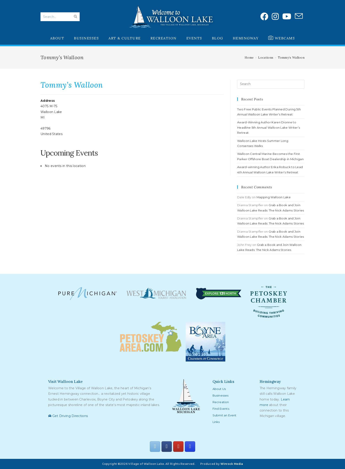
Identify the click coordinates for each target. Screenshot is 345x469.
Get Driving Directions (68, 416)
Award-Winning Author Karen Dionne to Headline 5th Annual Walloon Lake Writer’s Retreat (268, 127)
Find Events (221, 408)
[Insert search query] (271, 84)
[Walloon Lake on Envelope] (155, 446)
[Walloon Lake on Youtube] (178, 446)
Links (216, 422)
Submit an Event (225, 415)
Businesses (221, 395)
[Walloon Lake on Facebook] (166, 446)
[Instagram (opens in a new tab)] (275, 16)
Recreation (221, 402)
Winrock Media (231, 463)
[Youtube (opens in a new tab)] (287, 16)
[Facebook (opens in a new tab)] (264, 16)
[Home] (249, 57)
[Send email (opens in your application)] (299, 16)
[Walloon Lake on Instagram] (190, 446)
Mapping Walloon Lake (274, 197)
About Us (219, 389)
